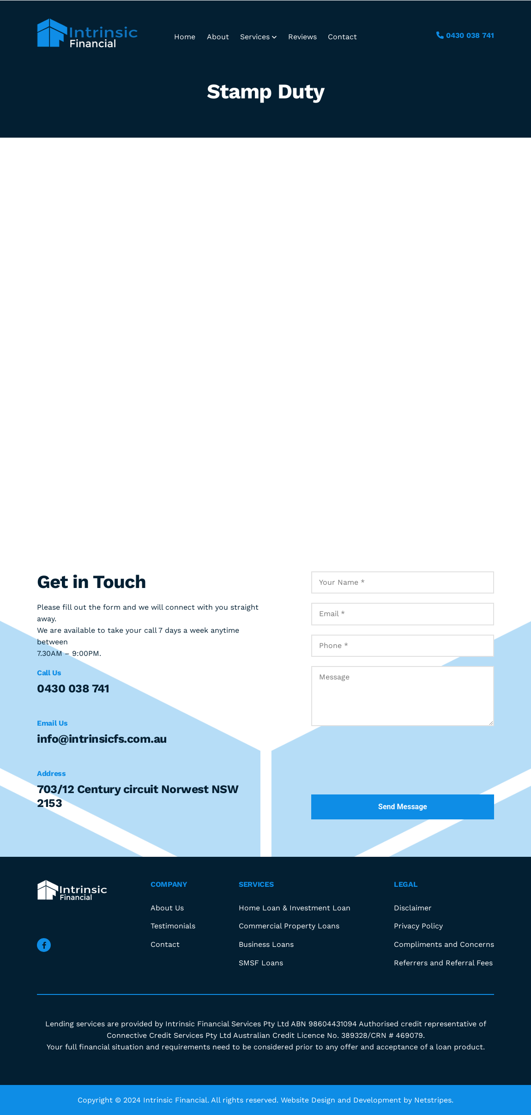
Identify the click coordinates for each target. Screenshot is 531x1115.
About (218, 36)
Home (184, 36)
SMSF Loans (261, 962)
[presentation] (381, 765)
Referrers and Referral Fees (443, 962)
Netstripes (433, 1100)
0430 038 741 (465, 35)
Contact (342, 36)
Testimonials (173, 925)
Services (258, 36)
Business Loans (266, 944)
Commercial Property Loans (289, 925)
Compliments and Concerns (444, 944)
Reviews (302, 36)
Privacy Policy (418, 925)
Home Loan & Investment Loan (294, 907)
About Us (167, 907)
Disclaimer (413, 907)
